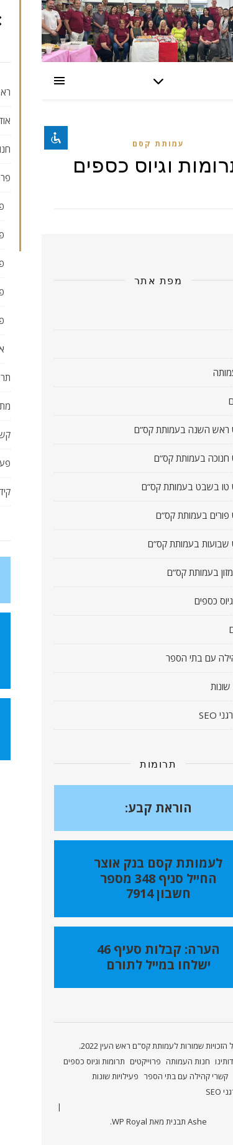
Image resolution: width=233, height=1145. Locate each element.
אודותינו (207, 344)
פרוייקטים (204, 401)
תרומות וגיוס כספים (187, 601)
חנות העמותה (196, 372)
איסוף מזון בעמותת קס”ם (170, 572)
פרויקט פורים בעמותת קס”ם (164, 515)
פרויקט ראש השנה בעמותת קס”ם (153, 429)
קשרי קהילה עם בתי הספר (172, 658)
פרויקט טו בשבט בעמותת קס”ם (157, 486)
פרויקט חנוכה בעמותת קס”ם (163, 458)
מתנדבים (204, 629)
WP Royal (88, 1121)
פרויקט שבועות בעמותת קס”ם (160, 543)
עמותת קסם (117, 143)
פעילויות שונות (195, 686)
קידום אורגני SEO (189, 715)
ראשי (211, 315)
